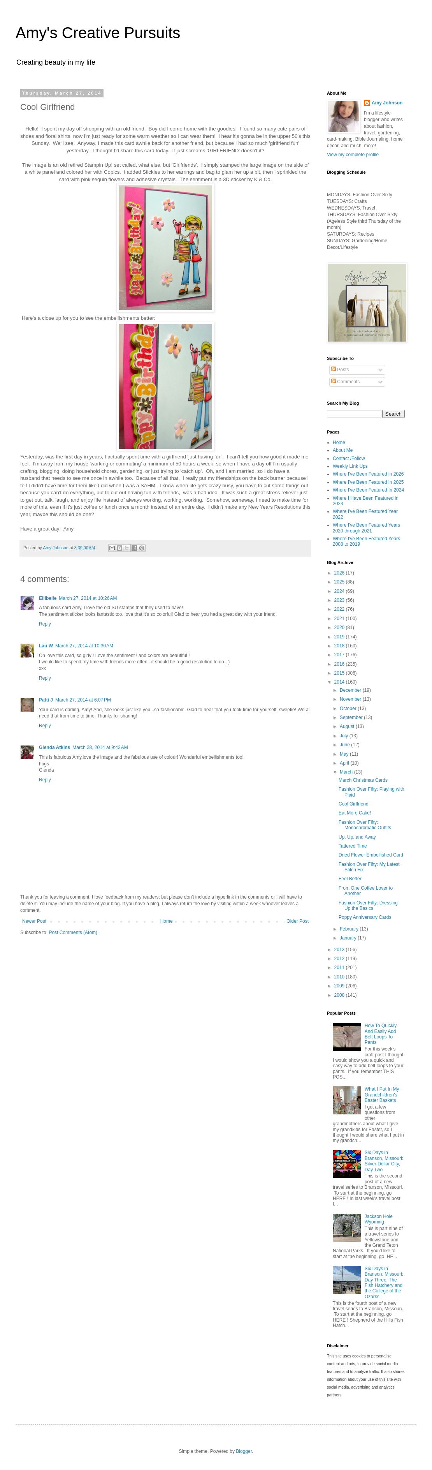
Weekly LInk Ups (350, 466)
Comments (345, 381)
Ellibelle (47, 598)
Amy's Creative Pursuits (98, 32)
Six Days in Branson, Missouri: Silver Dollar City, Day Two (384, 1161)
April (345, 763)
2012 (340, 958)
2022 (340, 609)
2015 (340, 673)
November (351, 699)
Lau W (46, 646)
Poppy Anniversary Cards (365, 917)
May (345, 754)
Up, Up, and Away (357, 837)
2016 (340, 664)
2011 (340, 967)
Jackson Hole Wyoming (379, 1219)
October (349, 708)
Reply (45, 624)
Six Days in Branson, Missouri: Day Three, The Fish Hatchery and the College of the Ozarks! (384, 1282)
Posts (340, 369)
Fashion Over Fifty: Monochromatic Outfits (365, 825)
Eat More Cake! (355, 813)
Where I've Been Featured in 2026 (368, 474)
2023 (340, 600)
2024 (340, 591)
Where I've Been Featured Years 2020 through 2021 (366, 527)
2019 (340, 637)
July (344, 736)
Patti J (46, 700)
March (347, 772)
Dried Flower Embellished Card (371, 855)
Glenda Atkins (54, 747)
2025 (340, 582)
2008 (340, 995)
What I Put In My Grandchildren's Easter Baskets (382, 1094)
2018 (340, 646)
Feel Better (350, 878)
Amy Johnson (387, 103)
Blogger (244, 1451)
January (349, 938)
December (351, 690)
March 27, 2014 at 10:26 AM (88, 598)
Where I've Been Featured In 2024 (368, 490)
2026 (340, 573)
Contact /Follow (349, 458)
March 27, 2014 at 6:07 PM (83, 700)
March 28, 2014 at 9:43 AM (100, 747)
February (350, 929)
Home (166, 921)
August (348, 726)
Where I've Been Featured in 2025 (368, 482)
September (352, 717)
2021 (340, 618)
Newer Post (34, 921)
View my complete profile (353, 154)
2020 (340, 627)
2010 (340, 977)
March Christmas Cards (363, 780)
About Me (343, 450)
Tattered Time (353, 846)
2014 (340, 682)
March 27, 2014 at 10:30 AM (84, 646)
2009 (340, 986)
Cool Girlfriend (354, 804)
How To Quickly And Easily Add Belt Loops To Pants (381, 1034)
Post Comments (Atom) (73, 932)
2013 (340, 949)
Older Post (297, 921)
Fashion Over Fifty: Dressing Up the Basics (368, 905)
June (345, 744)
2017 (340, 654)
